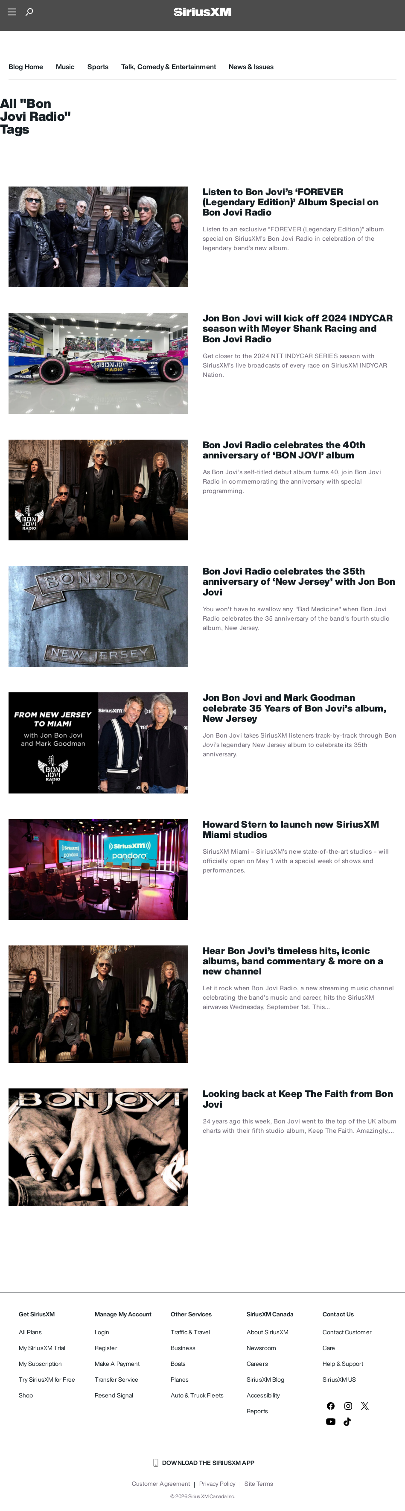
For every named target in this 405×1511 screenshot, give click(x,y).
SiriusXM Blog (265, 1379)
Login (102, 1331)
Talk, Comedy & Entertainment (168, 66)
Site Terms (259, 1483)
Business (183, 1347)
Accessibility (263, 1395)
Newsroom (261, 1347)
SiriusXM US (339, 1379)
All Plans (30, 1331)
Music (65, 66)
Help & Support (343, 1363)
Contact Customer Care (347, 1339)
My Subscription (40, 1363)
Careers (257, 1363)
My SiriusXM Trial (42, 1347)
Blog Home (26, 66)
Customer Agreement (161, 1483)
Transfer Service (117, 1379)
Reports (257, 1410)
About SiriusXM (267, 1331)
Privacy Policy (217, 1483)
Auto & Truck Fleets (197, 1395)
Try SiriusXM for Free (47, 1379)
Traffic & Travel (190, 1331)
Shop (26, 1395)
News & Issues (251, 66)
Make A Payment (117, 1363)
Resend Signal (114, 1395)
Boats (178, 1363)
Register (106, 1347)
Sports (97, 66)
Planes (180, 1379)
